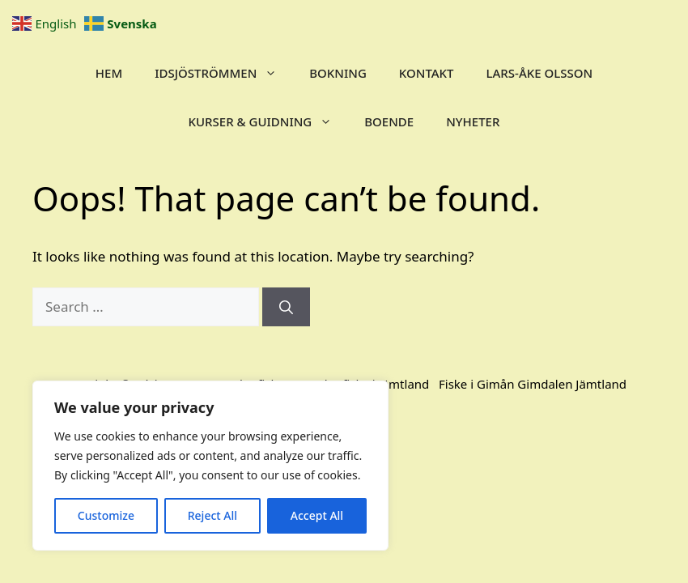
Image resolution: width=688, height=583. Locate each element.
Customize (106, 515)
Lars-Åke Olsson (539, 73)
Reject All (212, 515)
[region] (210, 466)
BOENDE (389, 121)
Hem (109, 73)
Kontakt (426, 73)
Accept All (317, 515)
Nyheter (472, 121)
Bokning (338, 73)
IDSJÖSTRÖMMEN (224, 73)
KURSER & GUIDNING (269, 121)
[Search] (286, 306)
